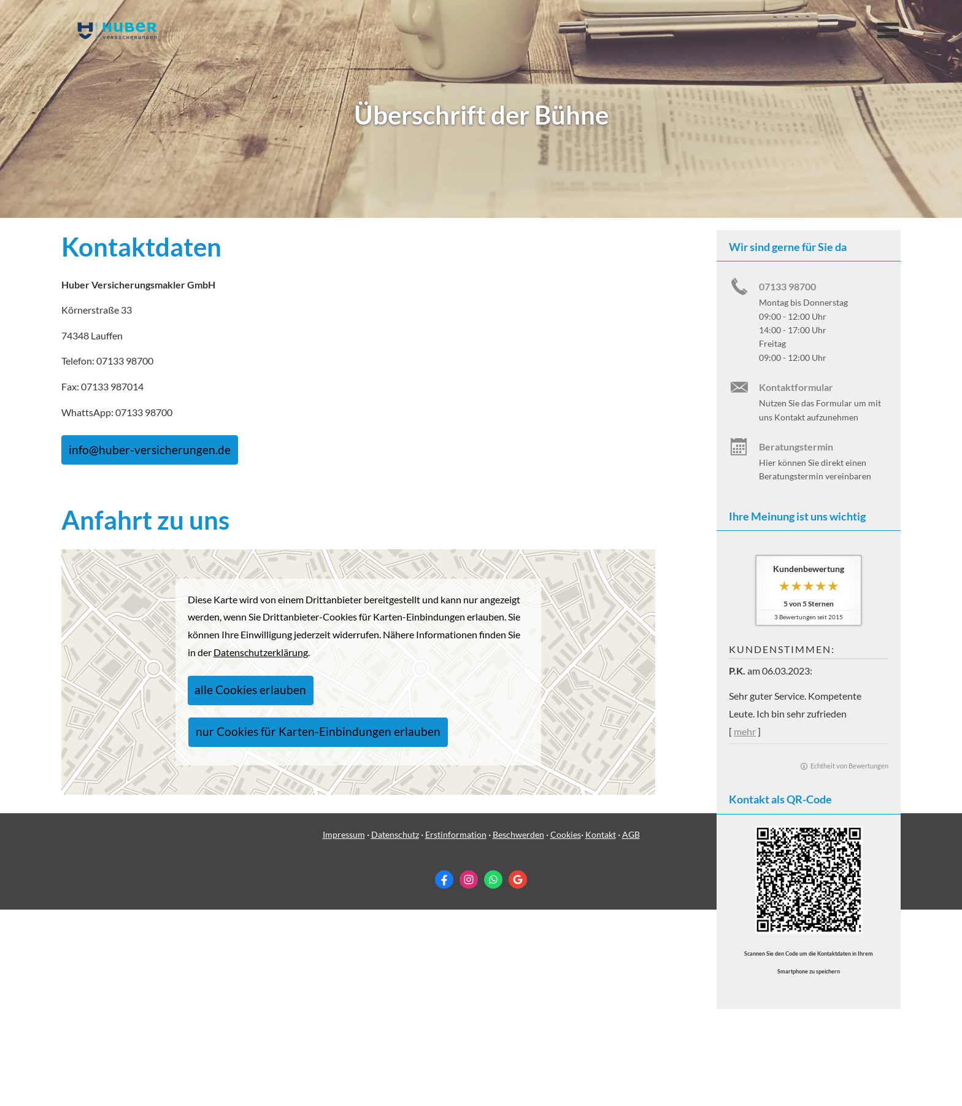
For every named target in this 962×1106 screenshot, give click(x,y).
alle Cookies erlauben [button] (238, 704)
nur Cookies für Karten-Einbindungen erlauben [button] (396, 704)
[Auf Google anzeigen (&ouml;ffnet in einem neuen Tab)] (518, 1076)
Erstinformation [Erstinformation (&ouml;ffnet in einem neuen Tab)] (456, 1030)
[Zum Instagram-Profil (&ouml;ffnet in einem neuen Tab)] (469, 1076)
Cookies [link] (565, 1030)
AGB (631, 1030)
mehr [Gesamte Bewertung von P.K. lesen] (745, 731)
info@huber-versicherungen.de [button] (130, 446)
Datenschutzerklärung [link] (261, 670)
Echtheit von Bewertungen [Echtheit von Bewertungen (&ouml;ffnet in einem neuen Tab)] (849, 766)
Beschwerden (518, 1030)
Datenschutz (395, 1030)
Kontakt (600, 1030)
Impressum (344, 1030)
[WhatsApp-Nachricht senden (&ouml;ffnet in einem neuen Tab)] (493, 1076)
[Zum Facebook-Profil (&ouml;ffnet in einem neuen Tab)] (444, 1076)
